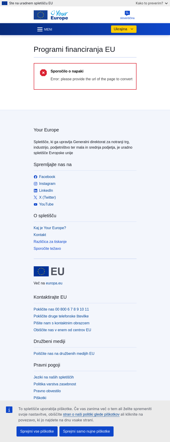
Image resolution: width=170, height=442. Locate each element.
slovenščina (127, 15)
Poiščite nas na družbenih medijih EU (64, 354)
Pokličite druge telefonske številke (61, 316)
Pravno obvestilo (47, 391)
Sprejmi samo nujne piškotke (86, 431)
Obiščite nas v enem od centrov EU (62, 330)
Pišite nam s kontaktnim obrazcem (62, 323)
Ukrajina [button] (124, 29)
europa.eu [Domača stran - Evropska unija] (54, 283)
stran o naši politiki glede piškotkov (91, 414)
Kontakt (40, 235)
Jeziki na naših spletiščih (54, 377)
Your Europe (46, 129)
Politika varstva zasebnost (55, 384)
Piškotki (40, 398)
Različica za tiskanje (50, 242)
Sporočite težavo (47, 248)
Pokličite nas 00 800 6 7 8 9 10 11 (61, 309)
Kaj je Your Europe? (50, 228)
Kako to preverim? (152, 3)
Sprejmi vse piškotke (37, 431)
